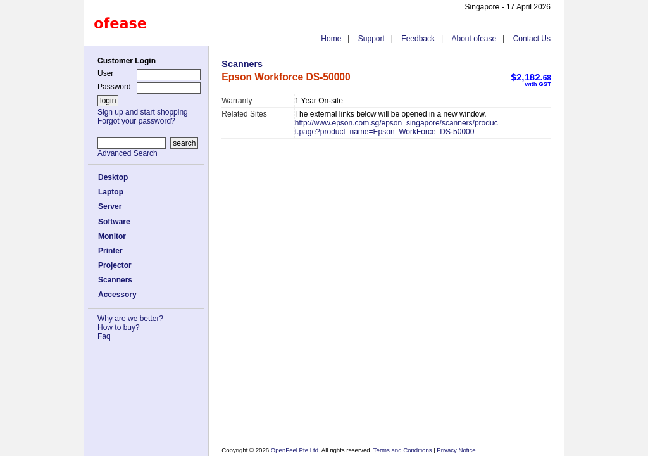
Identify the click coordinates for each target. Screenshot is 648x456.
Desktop (113, 177)
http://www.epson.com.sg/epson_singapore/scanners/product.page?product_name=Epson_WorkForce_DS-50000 (396, 127)
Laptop (110, 191)
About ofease (473, 38)
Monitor (112, 236)
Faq (104, 336)
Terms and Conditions (403, 449)
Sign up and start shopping (142, 112)
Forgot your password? (136, 121)
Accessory (117, 294)
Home (331, 38)
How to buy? (118, 327)
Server (110, 206)
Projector (115, 265)
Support (371, 38)
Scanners (115, 280)
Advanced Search (127, 153)
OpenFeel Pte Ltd (294, 449)
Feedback (418, 38)
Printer (110, 250)
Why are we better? (130, 318)
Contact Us (532, 38)
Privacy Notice (455, 449)
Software (114, 221)
